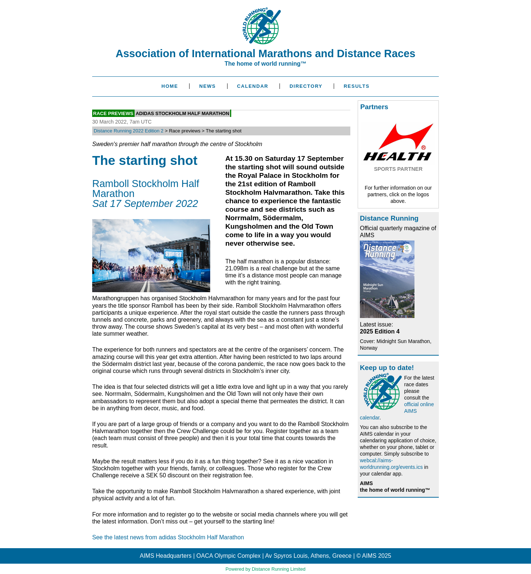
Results (356, 86)
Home (170, 86)
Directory (305, 86)
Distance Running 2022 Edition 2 (128, 131)
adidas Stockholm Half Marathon (182, 113)
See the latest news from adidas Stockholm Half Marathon (168, 537)
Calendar (252, 86)
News (207, 86)
